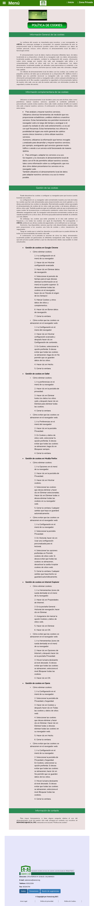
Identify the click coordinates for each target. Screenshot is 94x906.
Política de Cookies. (70, 901)
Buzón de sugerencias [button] (50, 891)
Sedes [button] (23, 891)
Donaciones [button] (33, 891)
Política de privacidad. (47, 901)
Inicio (70, 2)
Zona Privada (85, 2)
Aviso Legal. (23, 901)
